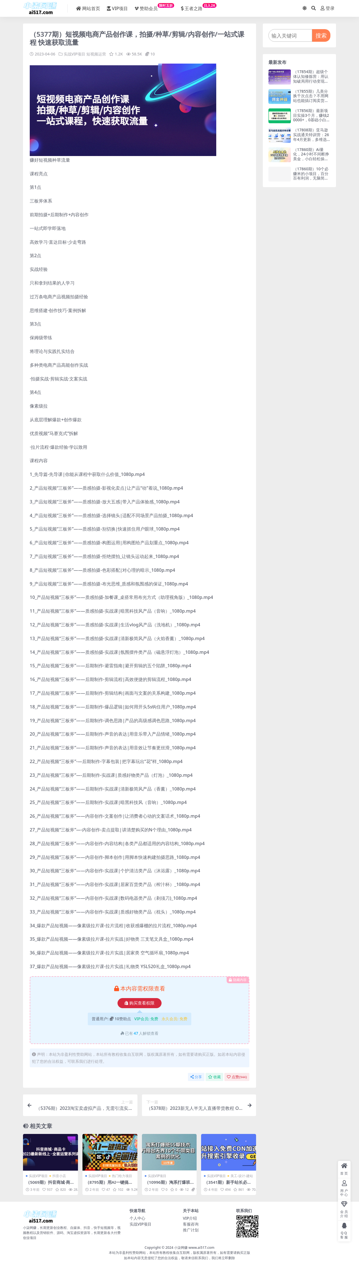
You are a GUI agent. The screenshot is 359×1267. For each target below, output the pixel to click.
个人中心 (137, 1217)
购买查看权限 (140, 1003)
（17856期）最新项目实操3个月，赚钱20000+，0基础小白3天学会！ (311, 117)
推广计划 (191, 1229)
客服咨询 (191, 1223)
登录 (328, 8)
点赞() (237, 1077)
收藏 (214, 1077)
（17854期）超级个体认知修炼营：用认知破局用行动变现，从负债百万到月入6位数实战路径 (310, 81)
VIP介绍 (190, 1217)
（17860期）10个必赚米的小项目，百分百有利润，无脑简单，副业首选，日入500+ (310, 178)
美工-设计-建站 (242, 1175)
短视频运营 (96, 54)
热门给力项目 (122, 1175)
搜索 (321, 35)
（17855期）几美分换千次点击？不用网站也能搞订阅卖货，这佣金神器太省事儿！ (310, 101)
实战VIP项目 (75, 54)
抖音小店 (59, 1175)
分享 (196, 1077)
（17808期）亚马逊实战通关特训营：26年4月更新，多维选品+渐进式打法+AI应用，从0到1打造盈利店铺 (311, 141)
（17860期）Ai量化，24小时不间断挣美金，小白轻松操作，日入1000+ (311, 156)
